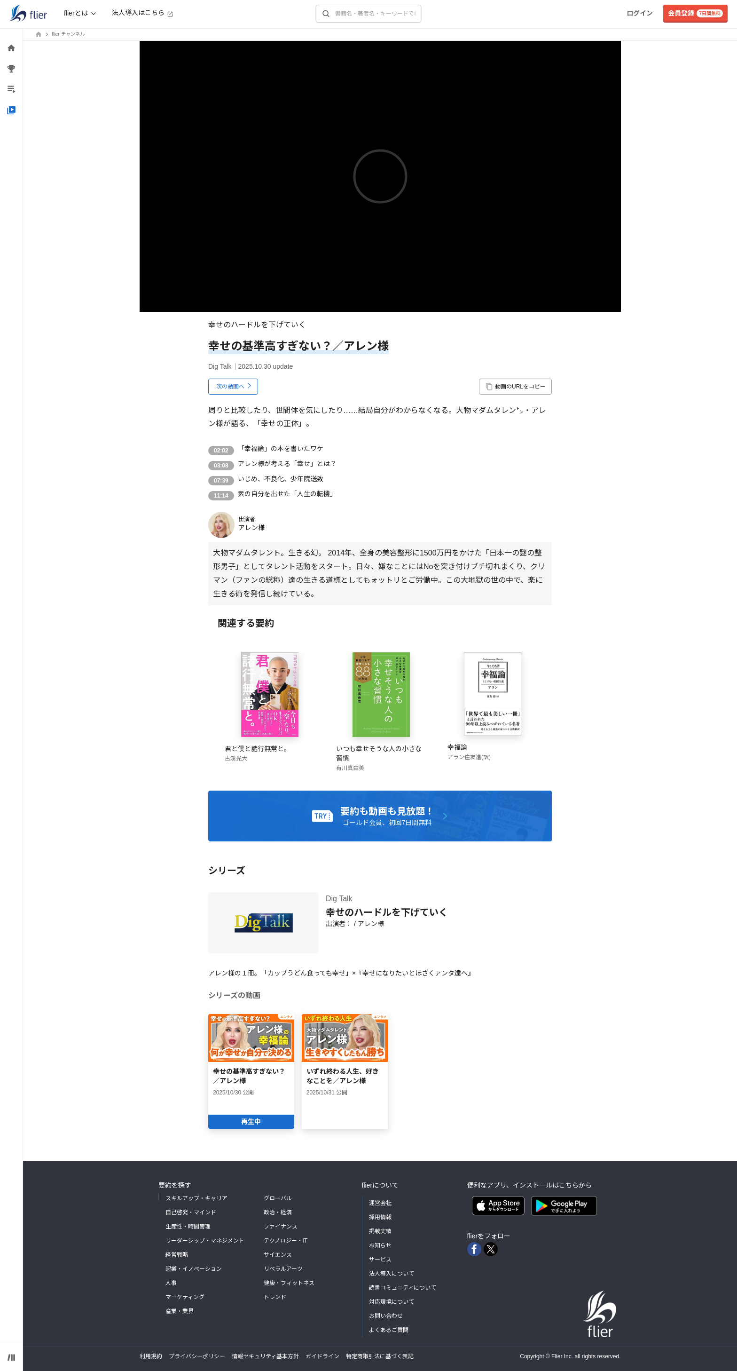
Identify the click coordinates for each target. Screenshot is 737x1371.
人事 (171, 1283)
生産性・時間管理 (188, 1226)
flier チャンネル (68, 34)
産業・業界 (179, 1311)
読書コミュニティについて (402, 1287)
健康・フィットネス (289, 1283)
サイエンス (278, 1255)
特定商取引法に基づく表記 (380, 1356)
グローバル (278, 1198)
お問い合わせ (386, 1316)
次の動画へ (230, 386)
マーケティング (184, 1297)
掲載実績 (380, 1231)
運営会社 (380, 1203)
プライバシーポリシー (197, 1356)
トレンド (275, 1297)
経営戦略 (176, 1255)
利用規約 (151, 1356)
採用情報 (380, 1217)
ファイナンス (281, 1226)
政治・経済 (278, 1212)
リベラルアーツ (283, 1269)
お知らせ (380, 1245)
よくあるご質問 (388, 1330)
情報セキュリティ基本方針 (265, 1356)
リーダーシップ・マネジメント (204, 1240)
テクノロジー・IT (286, 1240)
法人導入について (391, 1273)
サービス (380, 1259)
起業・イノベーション (193, 1269)
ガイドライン (322, 1356)
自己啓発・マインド (190, 1212)
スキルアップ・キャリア (196, 1198)
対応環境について (391, 1302)
